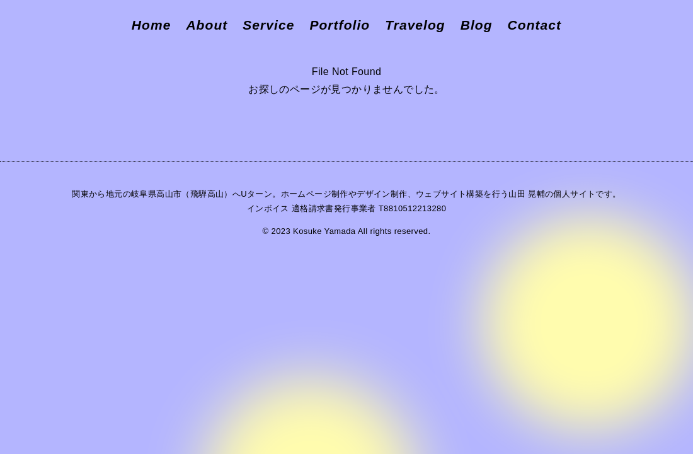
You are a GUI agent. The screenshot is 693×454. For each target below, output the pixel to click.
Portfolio (339, 25)
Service (268, 25)
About (206, 25)
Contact (535, 25)
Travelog (415, 25)
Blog (477, 25)
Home (151, 25)
